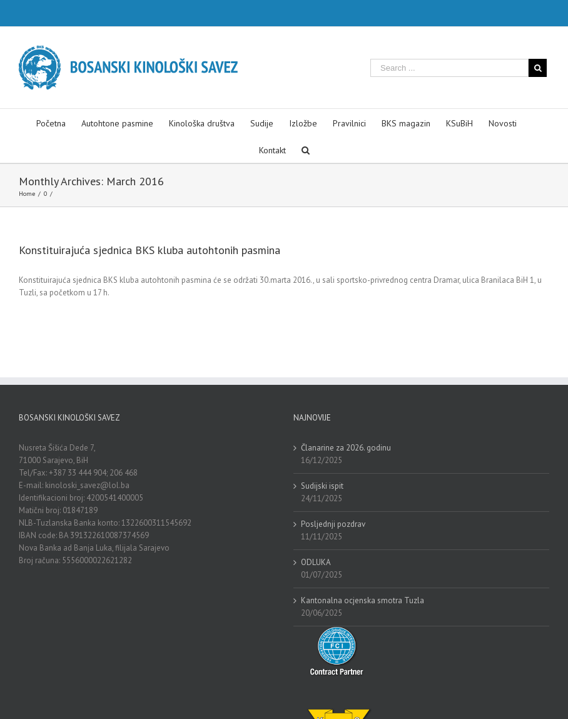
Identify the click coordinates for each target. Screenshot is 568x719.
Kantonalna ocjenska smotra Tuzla (362, 600)
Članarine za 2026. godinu (346, 447)
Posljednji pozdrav (333, 524)
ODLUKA (316, 562)
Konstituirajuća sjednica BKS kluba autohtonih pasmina (149, 250)
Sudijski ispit (322, 486)
